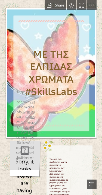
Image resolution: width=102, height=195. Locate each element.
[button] (55, 5)
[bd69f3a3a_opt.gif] (25, 159)
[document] (51, 97)
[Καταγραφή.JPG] (51, 69)
